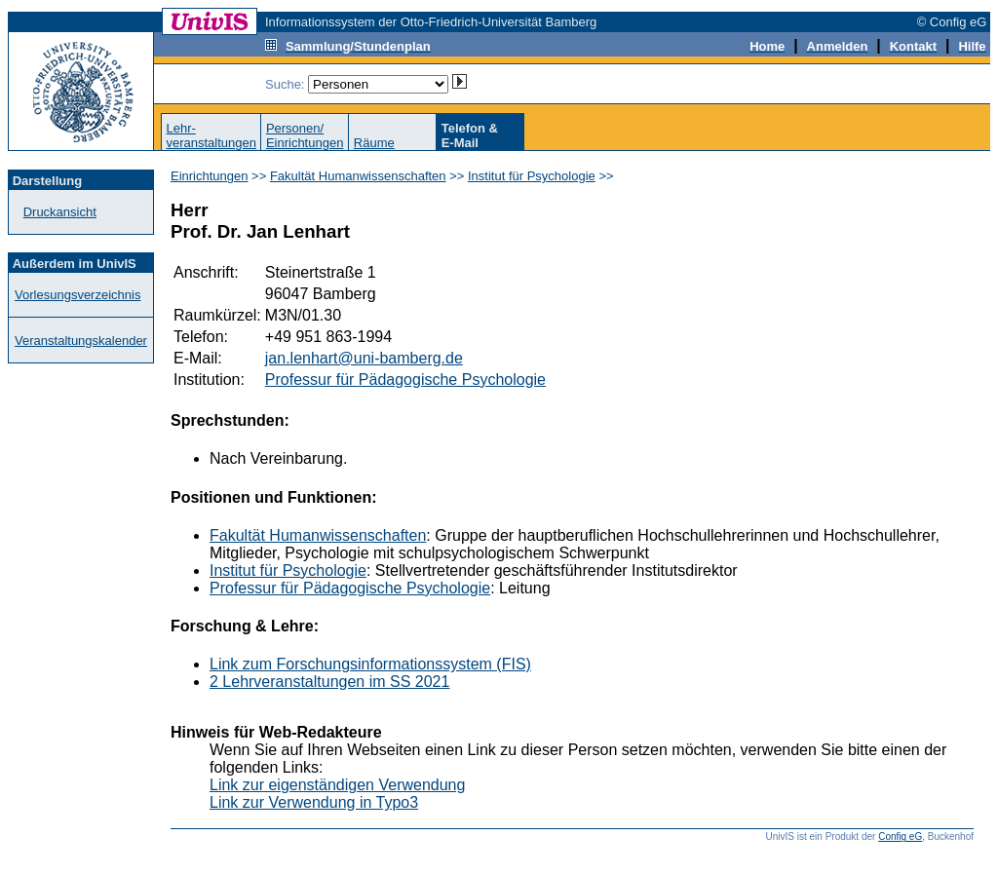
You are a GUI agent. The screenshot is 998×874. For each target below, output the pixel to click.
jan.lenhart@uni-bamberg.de (364, 358)
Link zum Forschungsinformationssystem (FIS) (370, 664)
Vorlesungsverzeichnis (77, 294)
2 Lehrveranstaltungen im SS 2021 (329, 681)
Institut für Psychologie (531, 176)
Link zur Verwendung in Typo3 (314, 802)
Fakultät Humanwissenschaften (358, 176)
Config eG (900, 836)
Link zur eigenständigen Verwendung (337, 785)
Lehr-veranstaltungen (211, 135)
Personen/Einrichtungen (305, 135)
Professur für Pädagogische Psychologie (405, 379)
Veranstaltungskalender (81, 340)
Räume (374, 142)
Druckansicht (59, 212)
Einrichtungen (210, 176)
